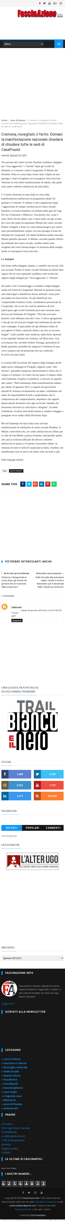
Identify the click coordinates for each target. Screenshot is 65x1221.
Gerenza (6, 1146)
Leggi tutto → (9, 1005)
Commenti (53, 829)
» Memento (8, 1101)
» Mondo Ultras (10, 1077)
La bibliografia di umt (13, 1137)
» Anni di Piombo (11, 1105)
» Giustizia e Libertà (14, 1064)
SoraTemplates (38, 1216)
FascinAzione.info (31, 1199)
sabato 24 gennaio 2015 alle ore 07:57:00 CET (41, 612)
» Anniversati (9, 1109)
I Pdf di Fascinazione (12, 1141)
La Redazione (9, 1133)
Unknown (16, 608)
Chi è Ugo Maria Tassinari (15, 1129)
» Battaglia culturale (14, 1068)
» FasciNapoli (9, 1085)
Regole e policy (9, 1150)
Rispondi (16, 622)
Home (4, 121)
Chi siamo (6, 1125)
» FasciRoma (9, 1081)
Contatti (5, 1154)
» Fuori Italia (9, 1093)
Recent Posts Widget (8, 1170)
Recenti (12, 829)
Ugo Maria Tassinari (45, 1203)
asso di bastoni (17, 121)
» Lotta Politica (11, 1060)
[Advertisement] (32, 83)
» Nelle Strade (10, 1073)
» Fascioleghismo (12, 1089)
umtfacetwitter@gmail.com (22, 1207)
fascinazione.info (23, 1210)
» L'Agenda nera (11, 1097)
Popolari (32, 829)
